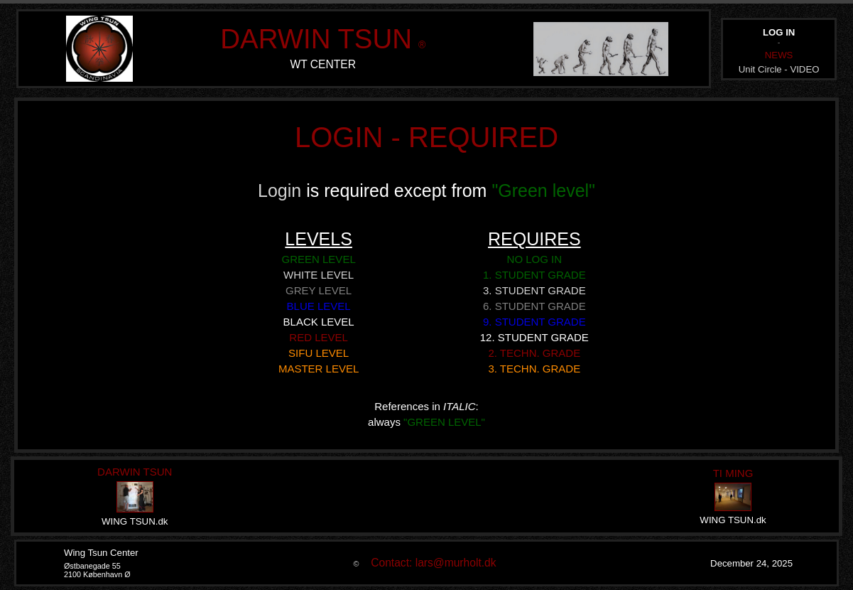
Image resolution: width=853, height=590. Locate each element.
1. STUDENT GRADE (534, 275)
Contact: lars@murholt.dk (429, 563)
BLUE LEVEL (319, 306)
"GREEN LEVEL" (444, 422)
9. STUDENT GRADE (534, 322)
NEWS (779, 55)
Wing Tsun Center (101, 552)
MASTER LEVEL (318, 369)
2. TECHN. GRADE (534, 353)
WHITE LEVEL (318, 275)
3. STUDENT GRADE (534, 290)
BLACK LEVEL (318, 322)
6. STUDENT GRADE (534, 306)
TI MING (733, 473)
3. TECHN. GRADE (534, 369)
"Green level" (543, 190)
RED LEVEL (318, 337)
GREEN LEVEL (319, 259)
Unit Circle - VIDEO (779, 69)
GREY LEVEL (319, 290)
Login (282, 190)
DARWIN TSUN (316, 38)
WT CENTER (323, 64)
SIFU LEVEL (318, 353)
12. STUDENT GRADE (534, 337)
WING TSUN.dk (135, 521)
